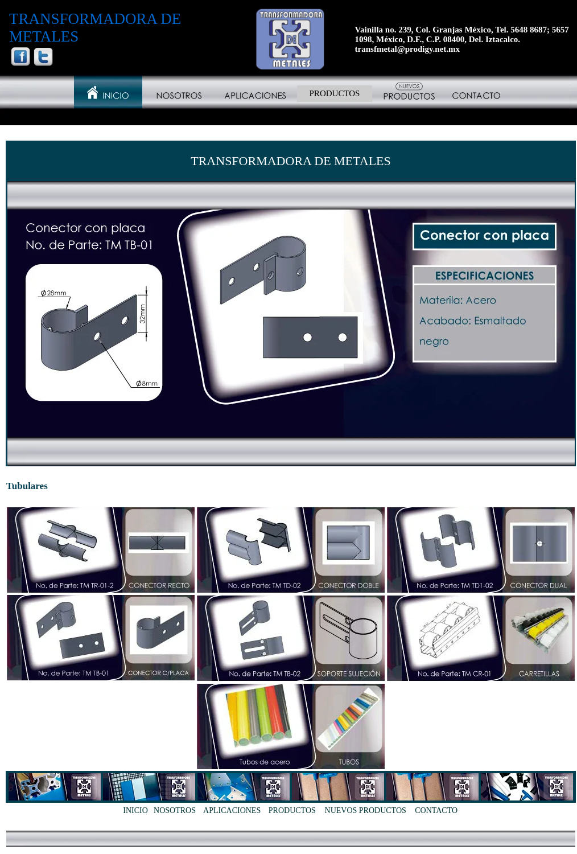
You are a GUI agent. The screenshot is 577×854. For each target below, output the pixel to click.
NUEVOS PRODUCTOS (365, 810)
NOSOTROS (175, 810)
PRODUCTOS (335, 93)
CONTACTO (436, 810)
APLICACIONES (232, 810)
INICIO (135, 810)
